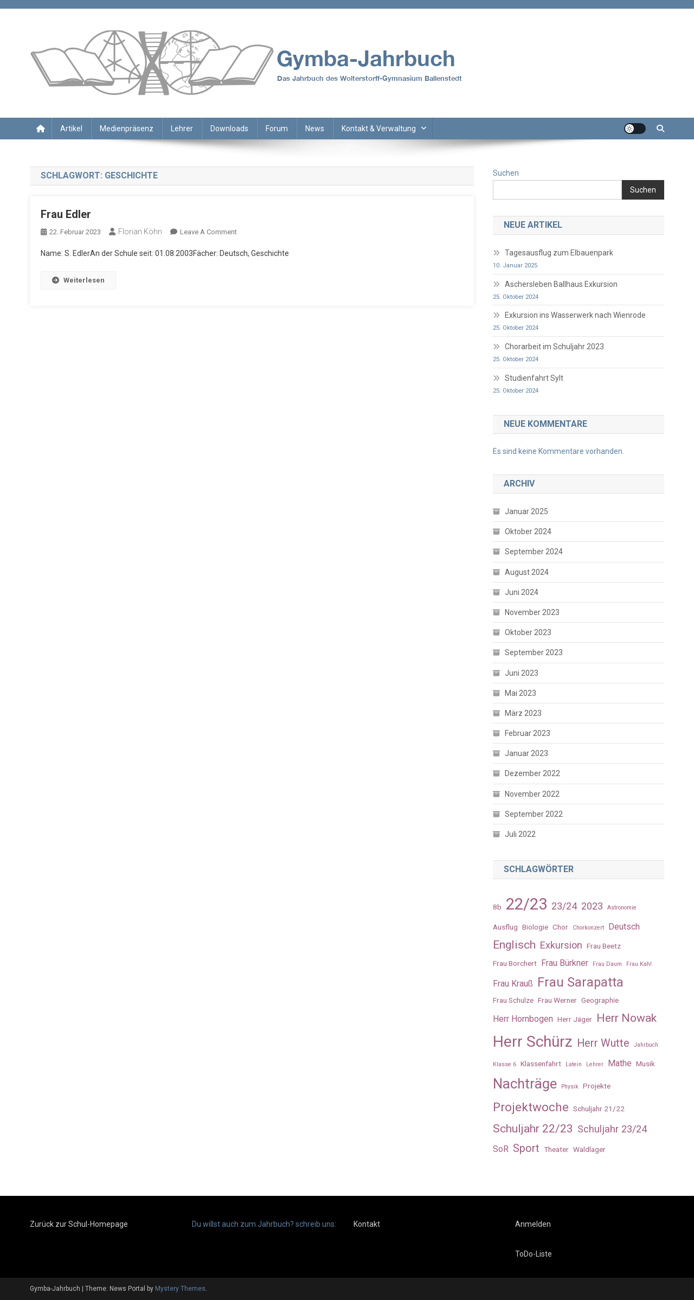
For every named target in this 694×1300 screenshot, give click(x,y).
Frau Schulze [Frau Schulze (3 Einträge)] (513, 1000)
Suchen (506, 173)
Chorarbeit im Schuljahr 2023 (554, 346)
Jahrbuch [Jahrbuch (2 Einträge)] (646, 1044)
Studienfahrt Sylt (534, 378)
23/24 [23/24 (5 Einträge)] (564, 906)
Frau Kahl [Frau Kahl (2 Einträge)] (639, 964)
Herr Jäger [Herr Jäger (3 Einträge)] (574, 1019)
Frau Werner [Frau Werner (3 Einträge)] (557, 1000)
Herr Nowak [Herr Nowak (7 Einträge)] (626, 1017)
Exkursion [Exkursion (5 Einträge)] (561, 945)
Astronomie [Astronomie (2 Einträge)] (622, 907)
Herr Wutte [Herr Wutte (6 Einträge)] (603, 1043)
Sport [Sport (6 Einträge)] (526, 1148)
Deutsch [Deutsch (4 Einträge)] (624, 926)
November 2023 (532, 612)
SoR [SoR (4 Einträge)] (501, 1149)
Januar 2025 (526, 511)
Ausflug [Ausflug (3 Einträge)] (505, 927)
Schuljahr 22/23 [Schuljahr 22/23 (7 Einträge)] (533, 1128)
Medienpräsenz (126, 128)
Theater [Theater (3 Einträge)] (556, 1149)
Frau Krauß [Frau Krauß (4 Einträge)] (513, 983)
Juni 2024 (521, 592)
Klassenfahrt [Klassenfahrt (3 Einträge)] (540, 1063)
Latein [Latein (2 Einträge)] (574, 1064)
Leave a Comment (208, 232)
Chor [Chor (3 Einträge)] (560, 927)
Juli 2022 (520, 834)
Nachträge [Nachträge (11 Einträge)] (525, 1083)
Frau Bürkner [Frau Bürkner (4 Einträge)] (564, 963)
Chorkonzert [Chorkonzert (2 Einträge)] (588, 927)
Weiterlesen (78, 280)
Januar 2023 (526, 753)
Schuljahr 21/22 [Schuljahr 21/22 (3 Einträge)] (599, 1108)
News (314, 128)
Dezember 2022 (532, 773)
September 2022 (534, 814)
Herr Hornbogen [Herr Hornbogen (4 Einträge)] (523, 1019)
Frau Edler (66, 214)
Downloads (229, 128)
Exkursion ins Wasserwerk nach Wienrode (575, 315)
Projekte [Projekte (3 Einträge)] (597, 1085)
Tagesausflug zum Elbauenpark (559, 252)
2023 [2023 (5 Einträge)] (592, 906)
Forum (277, 128)
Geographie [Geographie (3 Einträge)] (600, 1000)
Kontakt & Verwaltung (379, 128)
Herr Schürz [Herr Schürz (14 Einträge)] (533, 1042)
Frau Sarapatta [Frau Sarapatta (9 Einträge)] (580, 982)
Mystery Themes (180, 1288)
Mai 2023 (520, 693)
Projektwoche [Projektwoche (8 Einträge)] (531, 1107)
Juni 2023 (521, 673)
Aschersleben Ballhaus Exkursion (561, 284)
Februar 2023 (527, 733)
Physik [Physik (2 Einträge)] (570, 1086)
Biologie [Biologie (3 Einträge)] (535, 927)
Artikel (71, 128)
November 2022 (532, 794)
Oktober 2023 (528, 632)
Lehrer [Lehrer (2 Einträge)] (594, 1064)
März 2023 (523, 713)
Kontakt (367, 1224)
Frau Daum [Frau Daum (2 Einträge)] (607, 964)
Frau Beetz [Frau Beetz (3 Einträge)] (604, 946)
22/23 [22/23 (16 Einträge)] (526, 904)
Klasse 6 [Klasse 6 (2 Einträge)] (504, 1064)
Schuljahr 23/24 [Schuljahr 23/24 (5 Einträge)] (612, 1129)
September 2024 (534, 551)
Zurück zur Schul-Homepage (79, 1224)
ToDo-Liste (533, 1254)
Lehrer (182, 128)
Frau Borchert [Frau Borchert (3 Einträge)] (515, 963)
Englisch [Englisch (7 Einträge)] (514, 944)
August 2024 (527, 572)
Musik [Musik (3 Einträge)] (645, 1063)
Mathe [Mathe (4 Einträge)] (620, 1063)
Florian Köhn (140, 231)
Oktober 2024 (528, 531)
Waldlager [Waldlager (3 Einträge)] (589, 1149)
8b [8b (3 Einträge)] (497, 906)
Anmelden (533, 1224)
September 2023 (534, 652)
